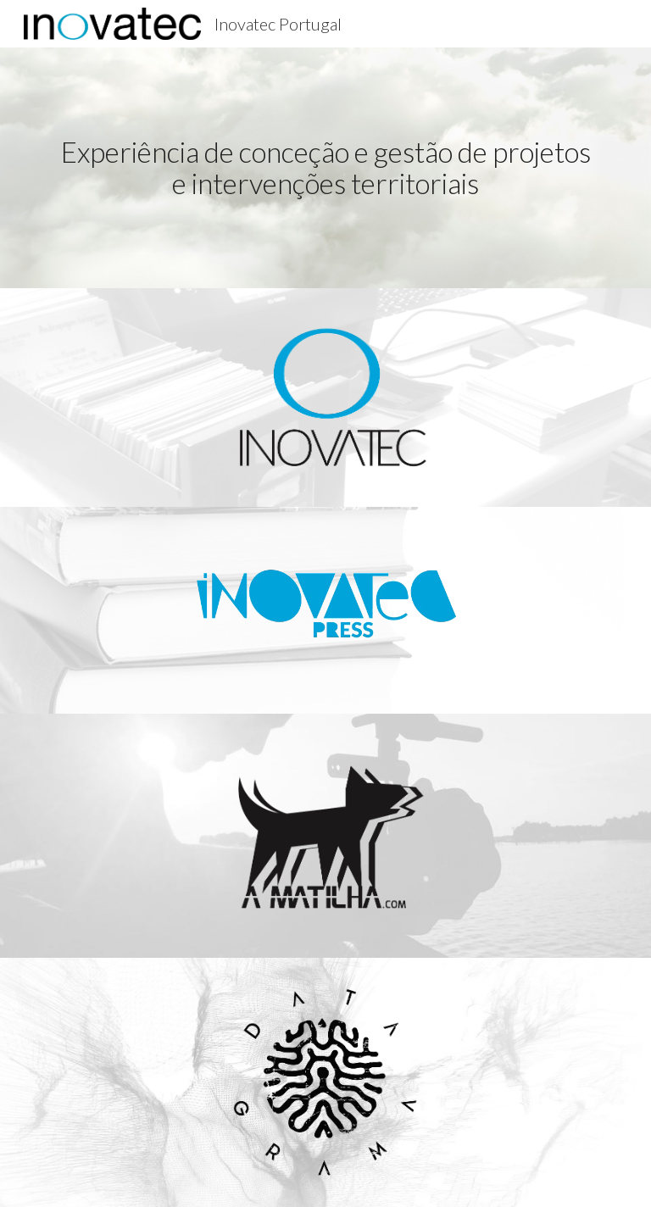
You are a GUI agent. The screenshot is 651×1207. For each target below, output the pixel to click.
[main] (325, 167)
